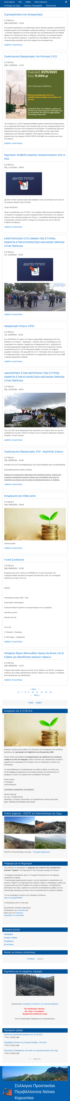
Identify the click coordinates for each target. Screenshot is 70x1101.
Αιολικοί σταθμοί (10, 938)
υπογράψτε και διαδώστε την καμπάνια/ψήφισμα (40, 1004)
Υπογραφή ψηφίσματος (41, 852)
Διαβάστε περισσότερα (13, 45)
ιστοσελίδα (21, 910)
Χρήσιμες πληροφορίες (33, 6)
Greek (30, 703)
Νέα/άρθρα (8, 934)
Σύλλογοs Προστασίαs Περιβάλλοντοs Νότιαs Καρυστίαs (35, 1091)
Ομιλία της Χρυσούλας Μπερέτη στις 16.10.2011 (23, 1034)
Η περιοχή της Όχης (12, 6)
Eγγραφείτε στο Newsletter (14, 915)
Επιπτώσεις (9, 944)
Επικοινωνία (51, 6)
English (39, 703)
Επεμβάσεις (9, 941)
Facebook (19, 913)
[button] (66, 2)
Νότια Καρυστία (41, 2)
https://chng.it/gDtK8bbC (13, 898)
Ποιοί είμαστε (9, 2)
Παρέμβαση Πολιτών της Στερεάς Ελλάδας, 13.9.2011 (25, 1042)
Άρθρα (28, 2)
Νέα (20, 2)
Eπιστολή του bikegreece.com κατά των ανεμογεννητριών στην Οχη (31, 1050)
